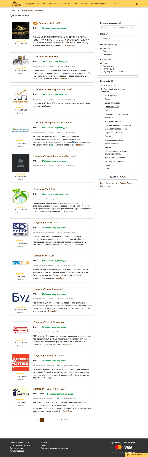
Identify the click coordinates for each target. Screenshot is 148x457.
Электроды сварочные (115, 158)
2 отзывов (20, 73)
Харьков (115, 183)
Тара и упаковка (112, 144)
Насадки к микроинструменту (118, 125)
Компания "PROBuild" (44, 255)
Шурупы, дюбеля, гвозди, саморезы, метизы (116, 152)
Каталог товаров (17, 451)
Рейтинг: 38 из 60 (21, 70)
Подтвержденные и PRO (113, 72)
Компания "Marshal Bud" (45, 56)
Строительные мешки (114, 161)
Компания (107, 54)
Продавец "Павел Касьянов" (48, 289)
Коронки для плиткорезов (116, 114)
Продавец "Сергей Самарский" (49, 322)
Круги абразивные (113, 121)
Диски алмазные (112, 103)
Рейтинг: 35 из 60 (21, 110)
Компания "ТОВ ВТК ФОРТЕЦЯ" (49, 388)
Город (102, 34)
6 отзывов (20, 213)
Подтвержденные (110, 66)
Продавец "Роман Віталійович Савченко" (54, 156)
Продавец (107, 51)
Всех (105, 63)
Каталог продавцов (99, 4)
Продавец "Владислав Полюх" (49, 355)
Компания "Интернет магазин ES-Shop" (53, 122)
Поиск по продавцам (109, 23)
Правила (44, 445)
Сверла (108, 136)
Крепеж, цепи (111, 118)
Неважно (107, 48)
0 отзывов (20, 47)
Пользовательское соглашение (54, 448)
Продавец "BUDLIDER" (50, 23)
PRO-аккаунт (108, 69)
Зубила (108, 110)
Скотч (107, 169)
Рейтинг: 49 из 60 (21, 44)
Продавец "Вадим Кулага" (46, 222)
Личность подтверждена (54, 28)
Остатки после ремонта (59, 4)
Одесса (123, 183)
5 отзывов (20, 312)
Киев (102, 183)
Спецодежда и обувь (114, 140)
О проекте (132, 442)
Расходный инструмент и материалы (113, 90)
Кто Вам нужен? (108, 45)
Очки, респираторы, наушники (118, 129)
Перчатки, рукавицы (114, 132)
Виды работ (105, 81)
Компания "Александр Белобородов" (52, 89)
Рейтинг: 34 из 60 (21, 210)
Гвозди (108, 99)
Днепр (108, 183)
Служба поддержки (136, 455)
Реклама (45, 442)
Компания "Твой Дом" (44, 189)
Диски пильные (112, 107)
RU (119, 4)
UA (115, 4)
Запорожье (105, 186)
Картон (108, 165)
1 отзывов (20, 146)
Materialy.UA (129, 452)
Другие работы (109, 85)
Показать (105, 60)
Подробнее (70, 45)
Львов (129, 183)
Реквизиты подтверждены (55, 61)
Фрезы (108, 147)
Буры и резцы (111, 95)
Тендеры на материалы (35, 4)
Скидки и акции (80, 4)
